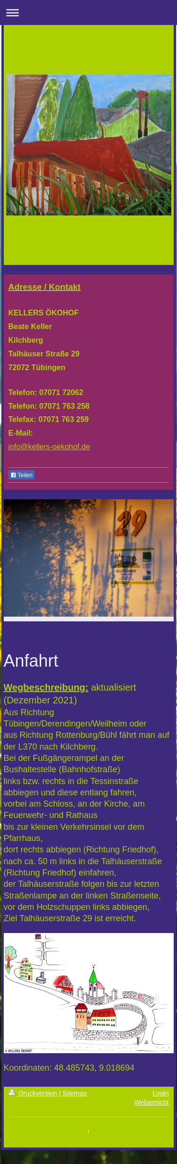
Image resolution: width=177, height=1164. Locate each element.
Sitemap (75, 1093)
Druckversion (33, 1093)
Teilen (21, 475)
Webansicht (152, 1102)
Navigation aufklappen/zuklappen (88, 12)
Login (160, 1093)
